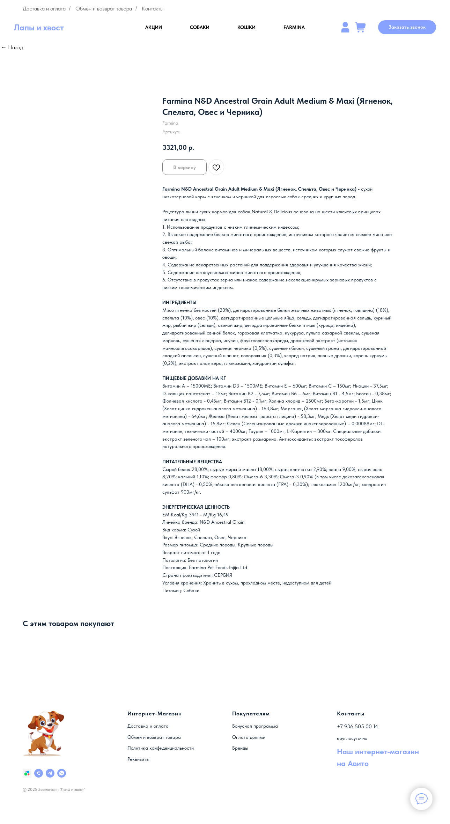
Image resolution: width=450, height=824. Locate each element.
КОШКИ (246, 27)
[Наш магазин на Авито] (27, 773)
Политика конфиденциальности (160, 748)
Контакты (152, 8)
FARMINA (294, 27)
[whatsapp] (61, 773)
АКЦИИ (153, 27)
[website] (345, 27)
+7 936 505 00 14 (357, 726)
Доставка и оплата (44, 8)
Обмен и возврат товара (103, 8)
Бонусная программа (255, 726)
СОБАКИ (199, 27)
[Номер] (38, 773)
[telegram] (50, 773)
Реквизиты (138, 759)
